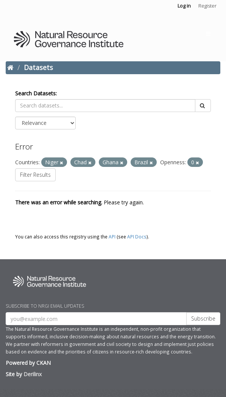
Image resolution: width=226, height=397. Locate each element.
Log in (184, 5)
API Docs (137, 237)
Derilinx (32, 374)
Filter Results (35, 174)
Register (207, 5)
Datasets (38, 67)
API (112, 237)
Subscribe (203, 318)
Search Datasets (35, 93)
